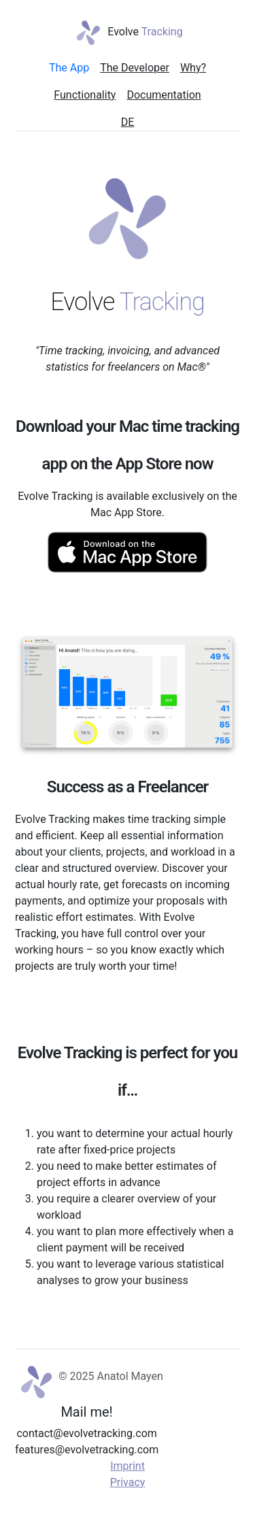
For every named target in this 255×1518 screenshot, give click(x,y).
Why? (193, 67)
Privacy (128, 1482)
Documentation (163, 94)
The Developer (134, 67)
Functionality (85, 94)
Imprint (127, 1466)
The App (69, 67)
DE (128, 122)
